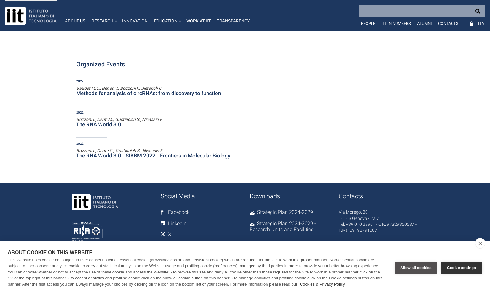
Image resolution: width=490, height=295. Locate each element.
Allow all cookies (416, 268)
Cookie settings (461, 268)
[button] (103, 15)
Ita (481, 23)
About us (75, 20)
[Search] (422, 11)
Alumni (424, 23)
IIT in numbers (396, 23)
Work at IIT (198, 20)
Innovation (135, 20)
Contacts (448, 23)
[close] (480, 243)
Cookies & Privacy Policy (322, 284)
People (368, 23)
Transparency (233, 20)
